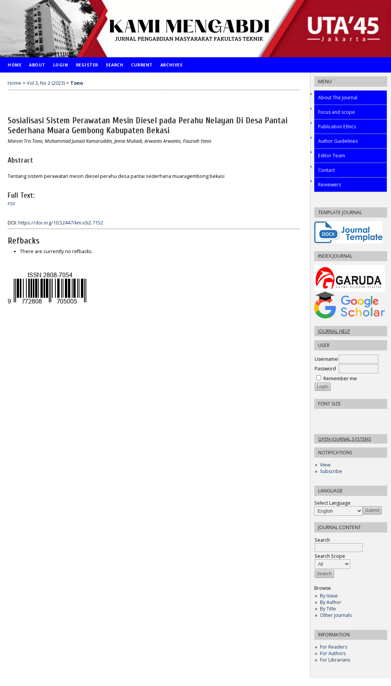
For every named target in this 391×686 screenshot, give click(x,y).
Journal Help (334, 331)
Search (114, 65)
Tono (76, 83)
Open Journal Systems (344, 439)
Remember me (340, 378)
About (37, 65)
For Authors (333, 653)
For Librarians (335, 660)
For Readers (333, 647)
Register (87, 65)
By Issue (329, 595)
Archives (171, 65)
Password (325, 368)
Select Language (332, 503)
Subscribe (331, 471)
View (325, 465)
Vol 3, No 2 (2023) (46, 83)
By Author (330, 602)
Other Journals (336, 615)
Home (14, 65)
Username (326, 359)
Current (142, 65)
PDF (12, 204)
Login (60, 65)
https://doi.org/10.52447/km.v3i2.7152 (60, 223)
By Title (328, 608)
